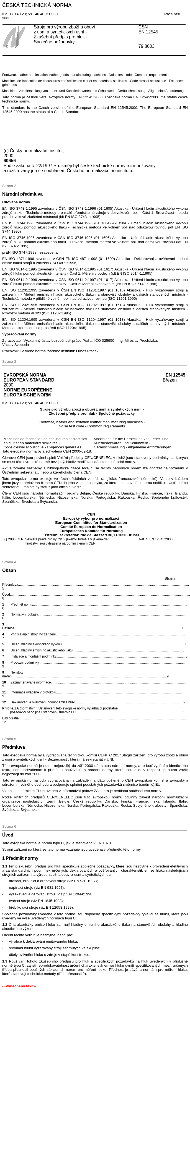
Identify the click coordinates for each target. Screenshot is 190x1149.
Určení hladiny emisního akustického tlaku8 (93, 650)
